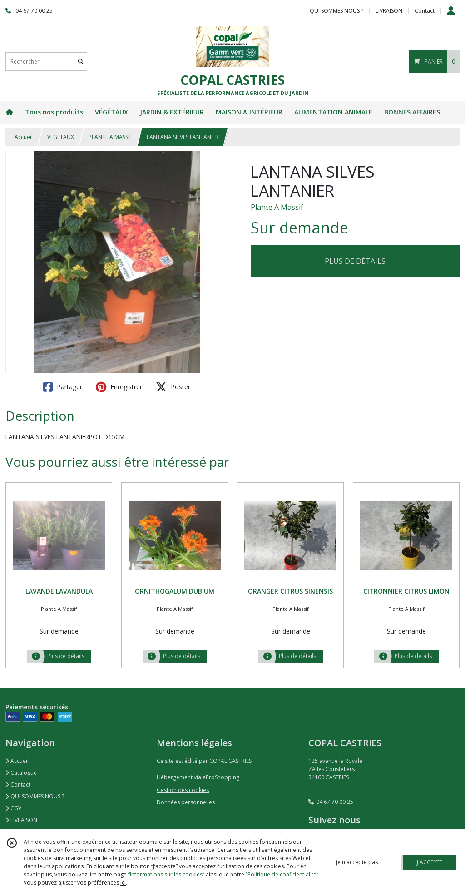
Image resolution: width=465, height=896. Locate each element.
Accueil (24, 137)
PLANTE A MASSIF (110, 137)
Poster (173, 386)
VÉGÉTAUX (60, 137)
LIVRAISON (21, 820)
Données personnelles (186, 802)
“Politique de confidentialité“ (282, 874)
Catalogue (21, 773)
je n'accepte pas (357, 862)
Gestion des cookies (183, 790)
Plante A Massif (277, 207)
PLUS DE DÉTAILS (355, 261)
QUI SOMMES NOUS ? (34, 796)
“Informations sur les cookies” (166, 874)
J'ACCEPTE (429, 862)
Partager (62, 386)
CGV (13, 808)
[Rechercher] (81, 61)
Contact (425, 11)
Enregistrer (119, 386)
